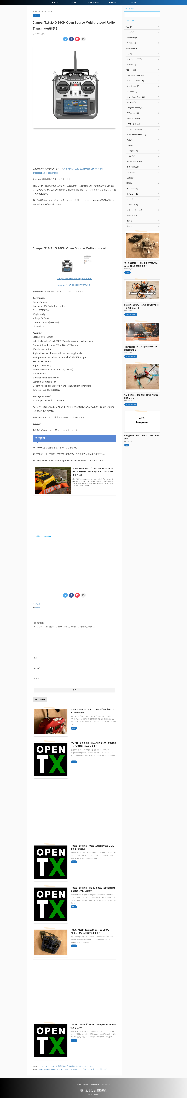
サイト (36, 678)
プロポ (37, 604)
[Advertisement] (74, 147)
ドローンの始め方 (93, 2)
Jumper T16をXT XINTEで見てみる (74, 284)
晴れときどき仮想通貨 (93, 1090)
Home (55, 2)
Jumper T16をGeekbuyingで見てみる (74, 278)
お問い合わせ (94, 1084)
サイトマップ (105, 1084)
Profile (112, 2)
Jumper (38, 607)
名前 (36, 657)
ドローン (74, 2)
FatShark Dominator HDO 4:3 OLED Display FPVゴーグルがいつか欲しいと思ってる (73, 1069)
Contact (132, 2)
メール (37, 668)
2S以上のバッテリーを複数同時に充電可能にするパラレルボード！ (66, 1066)
